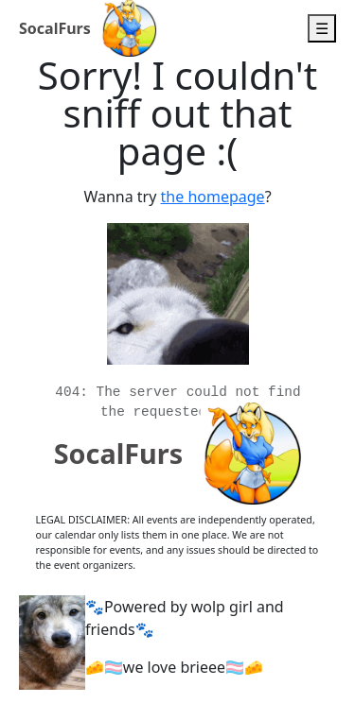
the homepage (213, 196)
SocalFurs (55, 28)
